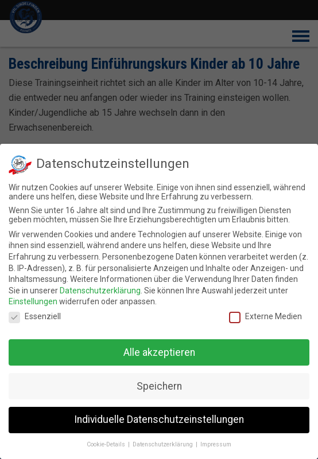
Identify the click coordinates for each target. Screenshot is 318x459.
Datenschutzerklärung (100, 288)
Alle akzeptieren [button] (159, 349)
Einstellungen (33, 299)
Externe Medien (265, 314)
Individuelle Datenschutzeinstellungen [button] (159, 417)
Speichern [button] (159, 383)
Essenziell (35, 314)
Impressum (215, 442)
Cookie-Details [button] (107, 442)
